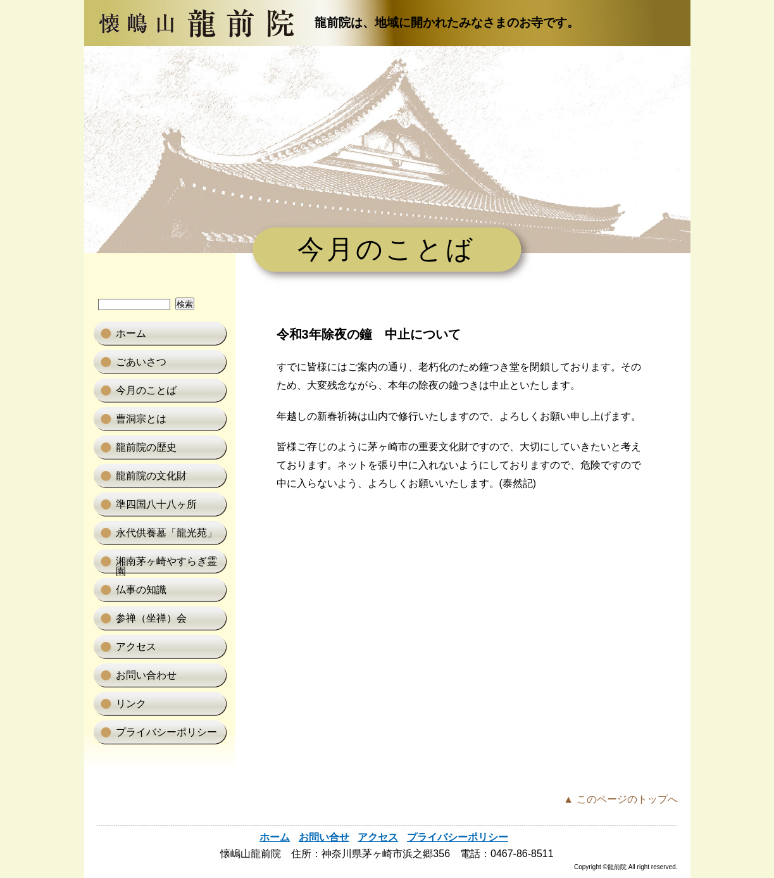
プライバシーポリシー (166, 732)
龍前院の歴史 (146, 447)
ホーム (131, 333)
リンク (131, 703)
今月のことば (146, 390)
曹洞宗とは (141, 418)
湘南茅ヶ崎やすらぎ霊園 (166, 565)
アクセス (136, 646)
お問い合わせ (146, 675)
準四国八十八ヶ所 (156, 504)
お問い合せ (324, 837)
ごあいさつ (141, 361)
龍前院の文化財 (151, 475)
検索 (185, 304)
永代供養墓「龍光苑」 (166, 532)
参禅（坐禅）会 (151, 618)
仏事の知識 (141, 589)
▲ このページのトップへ (620, 799)
